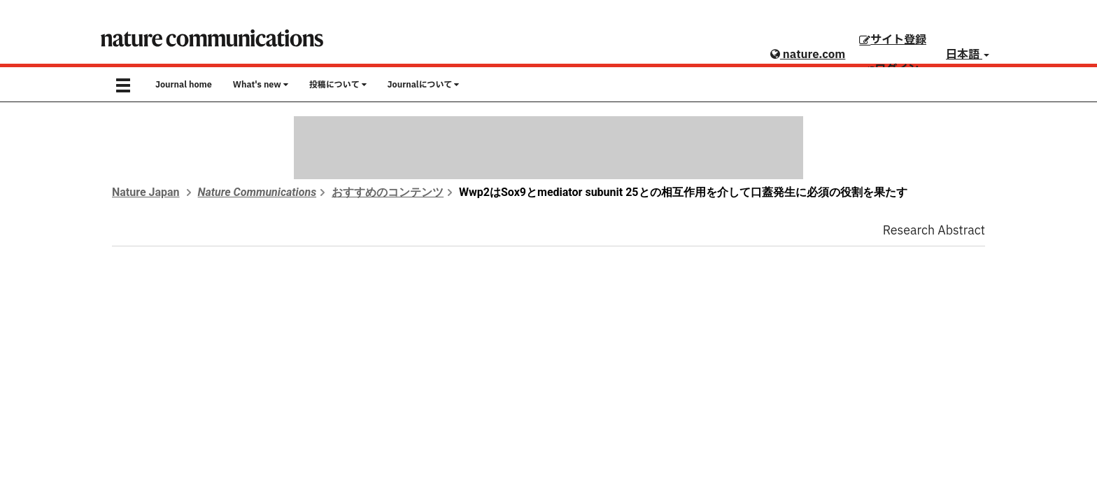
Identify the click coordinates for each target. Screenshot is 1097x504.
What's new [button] (260, 84)
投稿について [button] (338, 84)
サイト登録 (892, 39)
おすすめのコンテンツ (388, 192)
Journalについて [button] (424, 84)
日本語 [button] (967, 54)
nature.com (807, 54)
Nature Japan (146, 192)
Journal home (183, 84)
